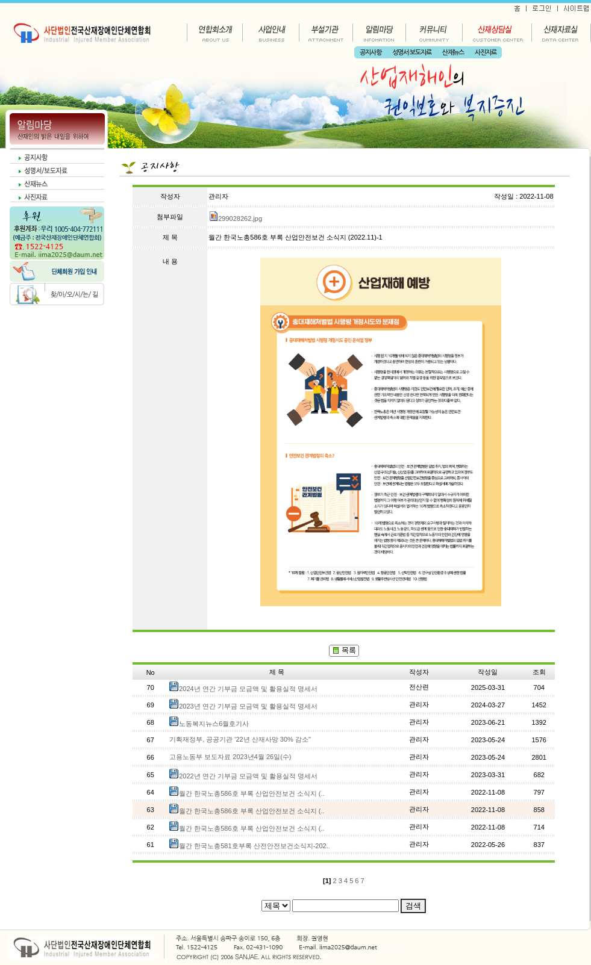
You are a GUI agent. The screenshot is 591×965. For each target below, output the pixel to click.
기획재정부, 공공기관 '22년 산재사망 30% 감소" (240, 739)
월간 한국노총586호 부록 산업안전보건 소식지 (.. (251, 793)
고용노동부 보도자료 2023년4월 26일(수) (230, 756)
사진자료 (485, 52)
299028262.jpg (235, 218)
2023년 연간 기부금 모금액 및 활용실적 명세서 (248, 706)
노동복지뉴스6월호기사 (214, 723)
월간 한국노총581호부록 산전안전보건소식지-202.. (254, 845)
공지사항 (370, 52)
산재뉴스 (453, 52)
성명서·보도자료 (411, 52)
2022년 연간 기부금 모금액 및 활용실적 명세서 (248, 776)
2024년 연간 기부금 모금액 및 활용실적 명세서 (248, 688)
